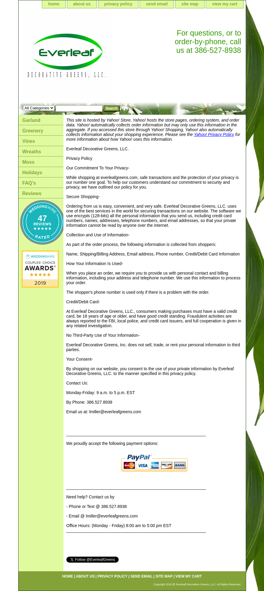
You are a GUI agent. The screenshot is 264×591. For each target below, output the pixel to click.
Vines (28, 141)
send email (156, 3)
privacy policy (118, 3)
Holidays (32, 172)
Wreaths (31, 151)
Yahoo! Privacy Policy (214, 134)
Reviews (32, 193)
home (53, 3)
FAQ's (29, 183)
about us (82, 3)
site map (190, 3)
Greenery (32, 130)
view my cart (224, 3)
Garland (31, 120)
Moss (28, 162)
